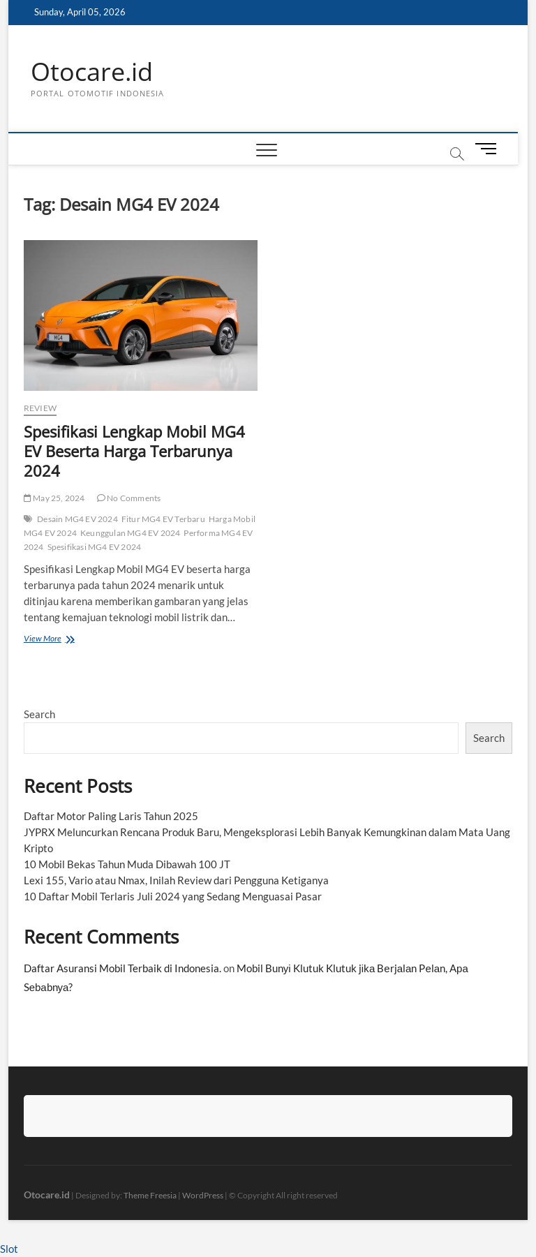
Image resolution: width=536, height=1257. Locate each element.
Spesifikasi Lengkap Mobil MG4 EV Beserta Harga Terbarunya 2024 (134, 451)
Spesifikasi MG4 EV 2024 (94, 547)
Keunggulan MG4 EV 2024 (130, 533)
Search (39, 714)
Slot (9, 1248)
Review (40, 408)
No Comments (129, 498)
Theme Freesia (150, 1195)
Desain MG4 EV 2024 (77, 519)
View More (46, 639)
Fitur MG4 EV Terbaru (163, 519)
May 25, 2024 (54, 498)
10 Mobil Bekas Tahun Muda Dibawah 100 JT (127, 864)
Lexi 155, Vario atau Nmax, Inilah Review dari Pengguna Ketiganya (176, 880)
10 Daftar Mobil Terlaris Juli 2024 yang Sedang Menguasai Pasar (173, 896)
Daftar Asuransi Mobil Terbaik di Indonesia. (122, 968)
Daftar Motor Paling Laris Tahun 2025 (111, 816)
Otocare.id (92, 72)
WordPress (202, 1195)
